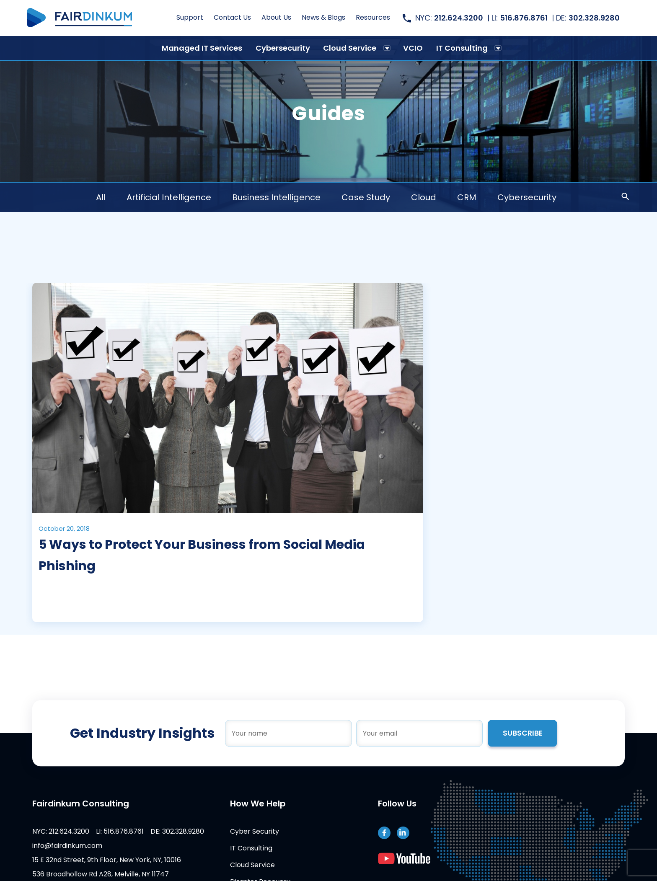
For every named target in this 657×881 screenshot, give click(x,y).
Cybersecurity (283, 48)
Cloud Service (349, 48)
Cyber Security (252, 831)
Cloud (424, 197)
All (101, 197)
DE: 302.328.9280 (172, 831)
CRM (467, 197)
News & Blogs (323, 18)
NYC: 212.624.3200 (55, 831)
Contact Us (232, 18)
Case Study (366, 197)
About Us (276, 18)
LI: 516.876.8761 (114, 831)
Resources (373, 18)
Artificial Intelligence (169, 197)
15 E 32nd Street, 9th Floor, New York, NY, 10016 (101, 860)
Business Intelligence (277, 197)
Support (189, 18)
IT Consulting (462, 48)
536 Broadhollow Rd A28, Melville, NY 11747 (95, 874)
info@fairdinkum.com (62, 845)
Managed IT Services (202, 48)
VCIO (413, 48)
